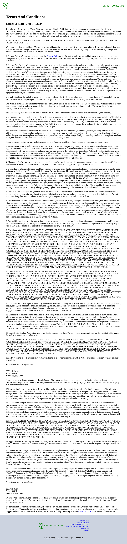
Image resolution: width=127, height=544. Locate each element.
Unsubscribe (85, 528)
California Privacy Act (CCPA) (79, 524)
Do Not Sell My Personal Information (77, 526)
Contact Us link (84, 511)
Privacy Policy (53, 56)
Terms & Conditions (82, 522)
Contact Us (85, 530)
